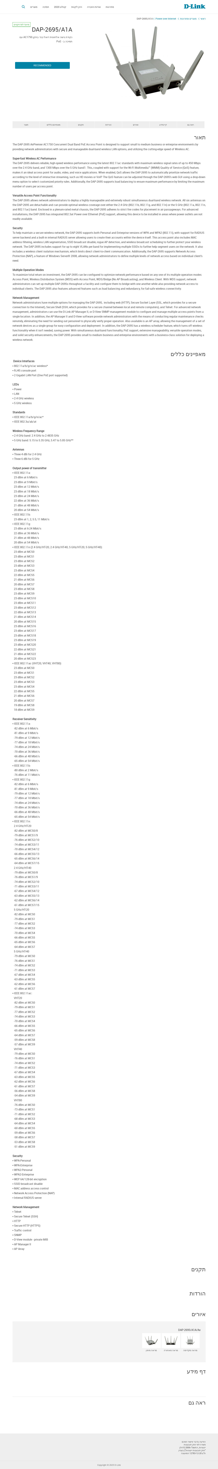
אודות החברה (94, 6)
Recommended (42, 65)
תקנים (81, 124)
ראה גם (190, 124)
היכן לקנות (76, 6)
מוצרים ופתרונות (188, 18)
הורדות (108, 124)
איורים (135, 124)
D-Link (118, 1465)
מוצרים (33, 6)
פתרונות (110, 6)
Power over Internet (165, 18)
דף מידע (163, 124)
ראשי (203, 18)
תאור (26, 124)
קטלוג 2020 (60, 6)
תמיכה (46, 6)
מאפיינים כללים (53, 124)
